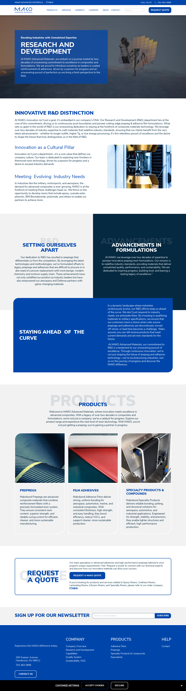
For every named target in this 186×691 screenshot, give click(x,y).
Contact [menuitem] (115, 10)
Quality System (74, 657)
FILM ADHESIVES (86, 490)
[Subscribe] (163, 616)
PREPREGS (28, 490)
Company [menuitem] (93, 10)
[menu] (83, 10)
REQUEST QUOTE (160, 10)
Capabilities (72, 653)
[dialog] (93, 685)
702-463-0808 (163, 3)
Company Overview (76, 646)
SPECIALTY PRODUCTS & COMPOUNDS (145, 492)
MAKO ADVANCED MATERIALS (29, 2)
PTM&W (49, 2)
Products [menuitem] (52, 10)
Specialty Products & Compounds (129, 653)
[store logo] (24, 10)
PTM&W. (74, 588)
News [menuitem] (106, 10)
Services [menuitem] (66, 10)
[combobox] (134, 10)
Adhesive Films (119, 646)
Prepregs (116, 649)
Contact (166, 646)
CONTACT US (26, 674)
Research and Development (81, 649)
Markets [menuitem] (79, 10)
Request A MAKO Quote (87, 575)
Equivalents (117, 657)
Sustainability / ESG (76, 660)
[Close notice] (182, 685)
